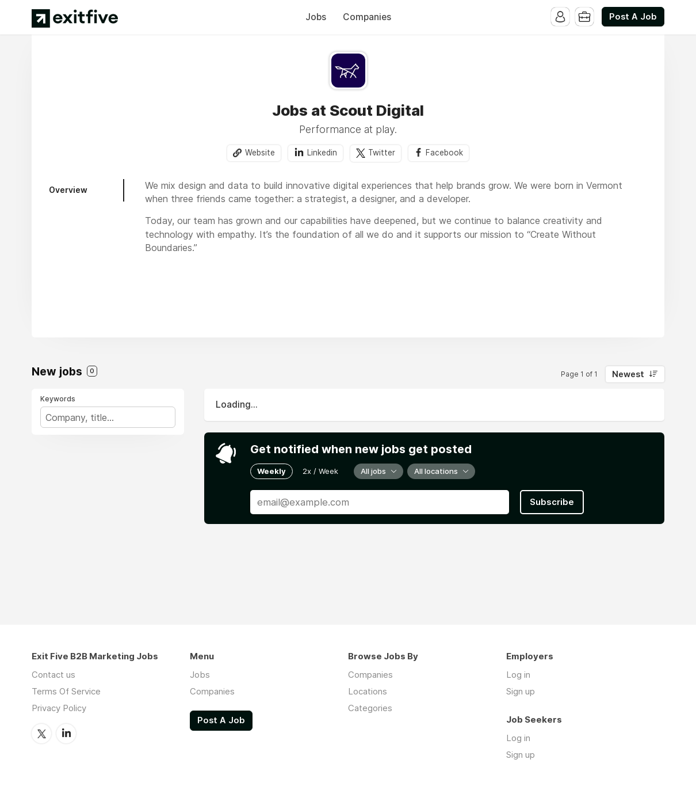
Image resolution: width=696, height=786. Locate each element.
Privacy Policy (59, 708)
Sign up (520, 691)
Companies (367, 17)
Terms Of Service (66, 691)
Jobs (315, 17)
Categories (370, 708)
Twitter (381, 152)
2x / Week (320, 471)
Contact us (53, 674)
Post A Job (633, 17)
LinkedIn (66, 733)
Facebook (444, 152)
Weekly (271, 471)
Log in (518, 674)
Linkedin (322, 152)
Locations (367, 691)
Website (260, 152)
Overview (68, 190)
